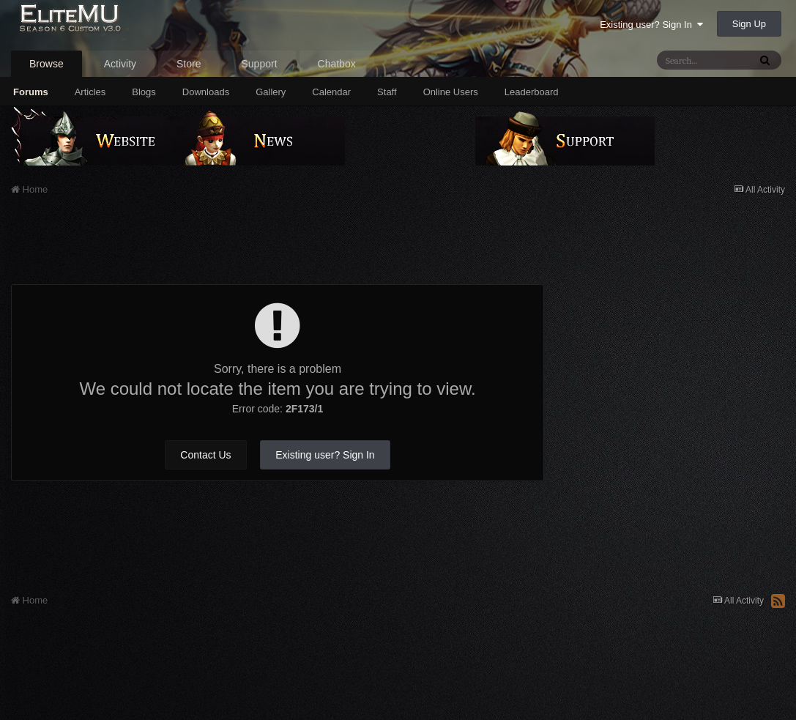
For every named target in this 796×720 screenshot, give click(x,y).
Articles (90, 91)
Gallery (271, 91)
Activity (120, 64)
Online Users (450, 91)
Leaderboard (532, 91)
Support (260, 64)
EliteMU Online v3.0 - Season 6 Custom (104, 27)
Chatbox (337, 64)
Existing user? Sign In (651, 24)
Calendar (331, 91)
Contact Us (205, 455)
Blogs (144, 91)
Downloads (205, 91)
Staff (387, 91)
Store (188, 64)
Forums (30, 91)
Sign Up (749, 23)
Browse (46, 64)
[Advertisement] (277, 248)
